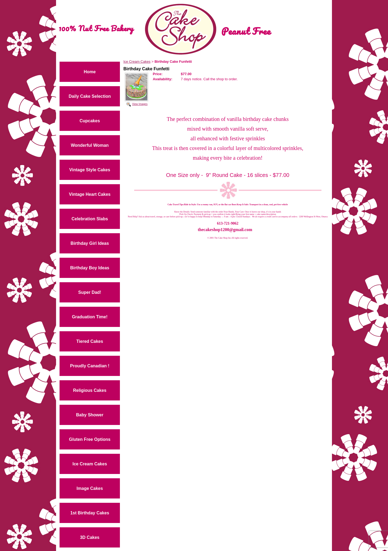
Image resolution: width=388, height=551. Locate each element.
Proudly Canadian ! (89, 366)
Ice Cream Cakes (89, 464)
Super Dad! (89, 292)
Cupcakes (89, 120)
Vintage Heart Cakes (89, 194)
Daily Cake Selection (90, 96)
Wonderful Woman (90, 145)
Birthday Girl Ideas (90, 243)
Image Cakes (90, 488)
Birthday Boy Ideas (89, 268)
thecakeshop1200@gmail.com (225, 229)
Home (90, 71)
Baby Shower (89, 415)
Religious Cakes (89, 390)
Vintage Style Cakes (89, 170)
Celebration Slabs (89, 219)
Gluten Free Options (89, 439)
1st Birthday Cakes (89, 513)
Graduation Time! (90, 317)
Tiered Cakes (89, 341)
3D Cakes (89, 537)
